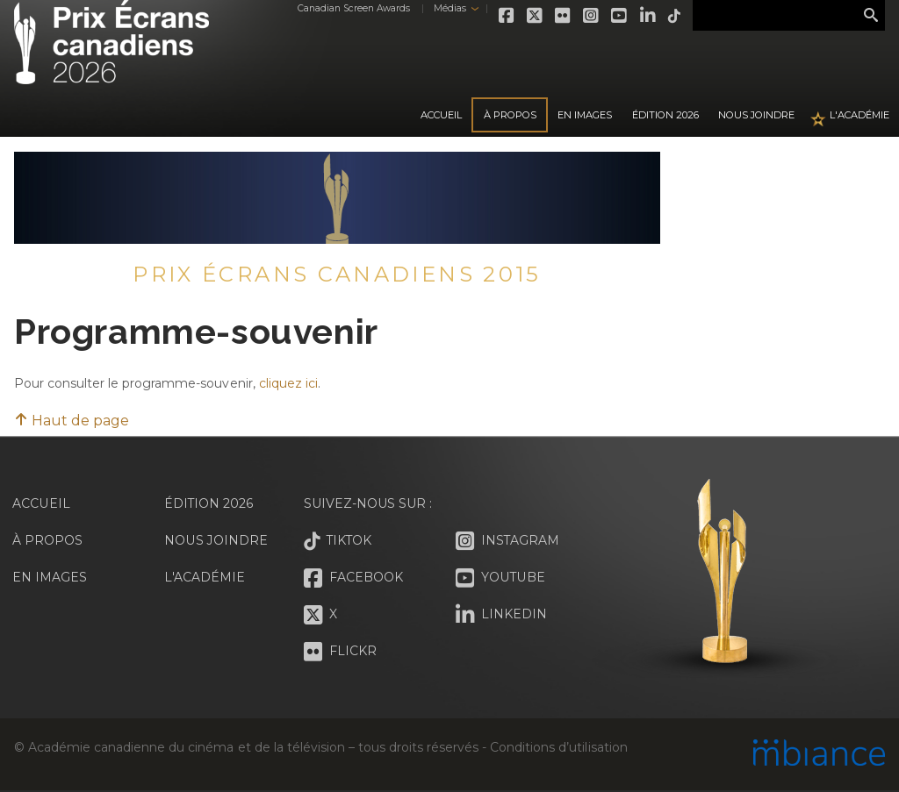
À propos (510, 115)
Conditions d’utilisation (558, 747)
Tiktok (674, 16)
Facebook (507, 16)
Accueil (441, 115)
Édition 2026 (209, 503)
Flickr (563, 16)
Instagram (592, 16)
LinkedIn (648, 16)
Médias (449, 8)
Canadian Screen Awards (353, 8)
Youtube (620, 16)
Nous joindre (756, 115)
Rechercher (871, 16)
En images (584, 115)
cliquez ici (288, 383)
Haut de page (71, 420)
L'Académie (859, 115)
